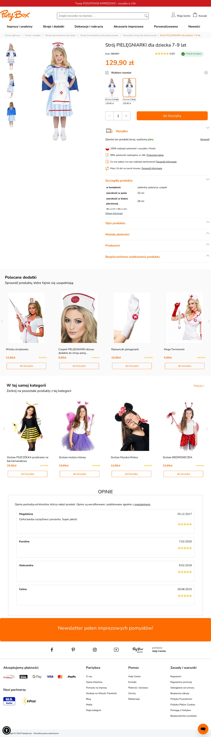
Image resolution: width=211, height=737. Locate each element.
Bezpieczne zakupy (179, 693)
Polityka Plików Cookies (182, 704)
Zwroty (132, 693)
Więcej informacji (114, 213)
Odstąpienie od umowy (182, 687)
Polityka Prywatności (181, 699)
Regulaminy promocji (181, 682)
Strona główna (12, 35)
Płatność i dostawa (138, 687)
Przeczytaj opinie (155, 155)
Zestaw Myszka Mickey (124, 457)
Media (89, 704)
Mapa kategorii (93, 710)
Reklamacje (134, 699)
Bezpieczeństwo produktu (183, 715)
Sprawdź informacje (166, 161)
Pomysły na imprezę (96, 687)
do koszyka (172, 115)
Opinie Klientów (94, 682)
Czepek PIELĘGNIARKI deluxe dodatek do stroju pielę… (76, 351)
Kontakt (132, 682)
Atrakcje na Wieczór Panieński (101, 693)
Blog (88, 699)
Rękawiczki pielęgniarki (125, 349)
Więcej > (199, 386)
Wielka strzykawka (17, 349)
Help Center (134, 676)
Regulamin (175, 676)
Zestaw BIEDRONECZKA (177, 457)
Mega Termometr (174, 349)
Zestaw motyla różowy (72, 457)
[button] (6, 730)
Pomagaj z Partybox (180, 710)
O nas (89, 676)
